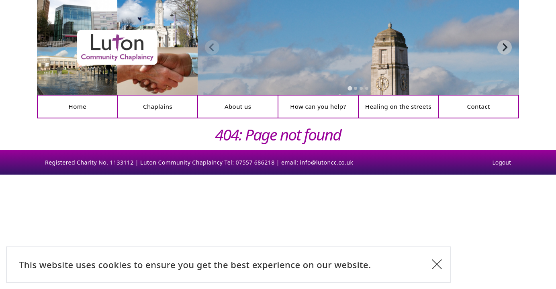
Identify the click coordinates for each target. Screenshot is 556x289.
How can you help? (318, 106)
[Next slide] (504, 47)
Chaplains (157, 106)
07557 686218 (254, 162)
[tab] (350, 88)
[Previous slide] (212, 47)
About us (238, 106)
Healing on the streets (398, 106)
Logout (501, 162)
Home (77, 106)
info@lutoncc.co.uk (327, 162)
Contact (478, 106)
